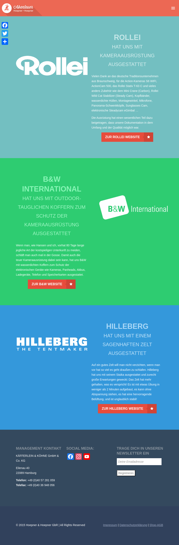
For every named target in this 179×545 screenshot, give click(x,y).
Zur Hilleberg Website (129, 408)
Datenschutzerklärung (133, 525)
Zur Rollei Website (129, 137)
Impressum (110, 525)
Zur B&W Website (54, 284)
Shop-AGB (156, 525)
